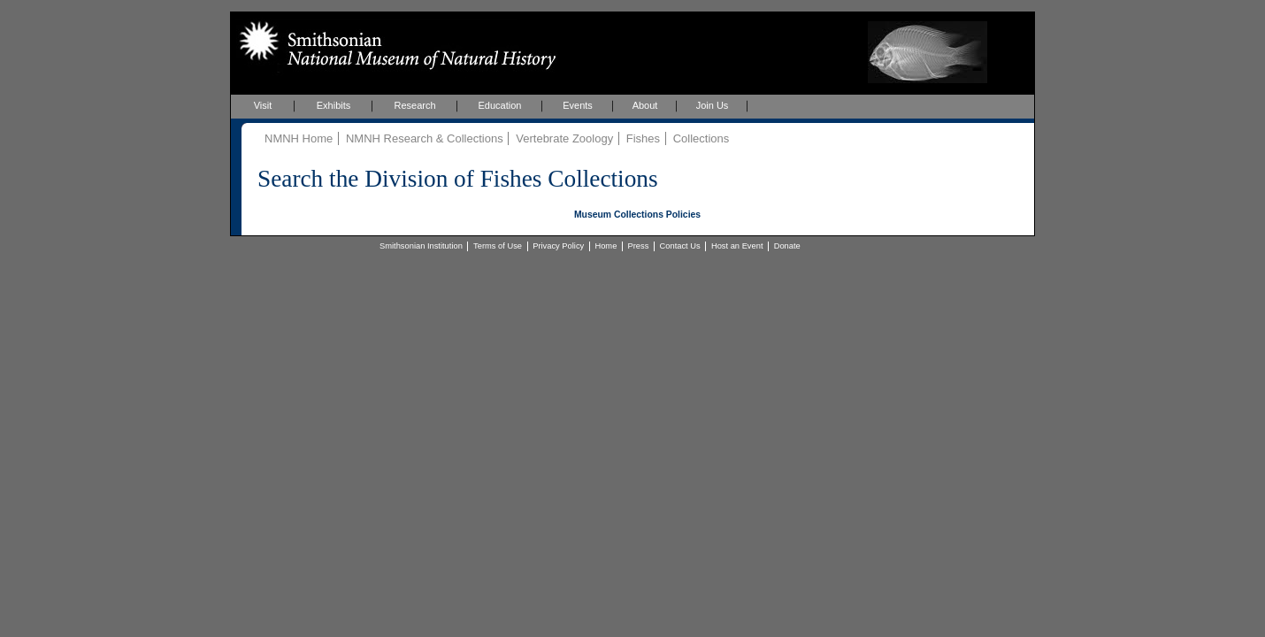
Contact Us (680, 246)
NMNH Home (298, 138)
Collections (701, 138)
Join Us (712, 105)
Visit (263, 105)
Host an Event (737, 246)
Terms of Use (497, 246)
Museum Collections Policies (637, 214)
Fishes (643, 138)
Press (638, 246)
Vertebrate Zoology (564, 138)
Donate (787, 246)
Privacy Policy (558, 246)
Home (605, 246)
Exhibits (334, 105)
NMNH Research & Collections (424, 138)
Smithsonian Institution (421, 246)
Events (578, 105)
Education (500, 105)
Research (414, 105)
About (645, 105)
